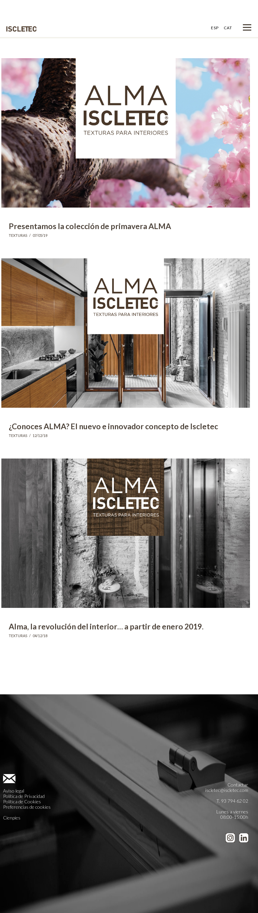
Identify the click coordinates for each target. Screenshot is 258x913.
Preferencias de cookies (27, 807)
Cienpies (11, 817)
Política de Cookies (22, 801)
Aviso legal (13, 791)
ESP (215, 27)
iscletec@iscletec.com (226, 790)
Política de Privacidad (24, 796)
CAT (228, 27)
